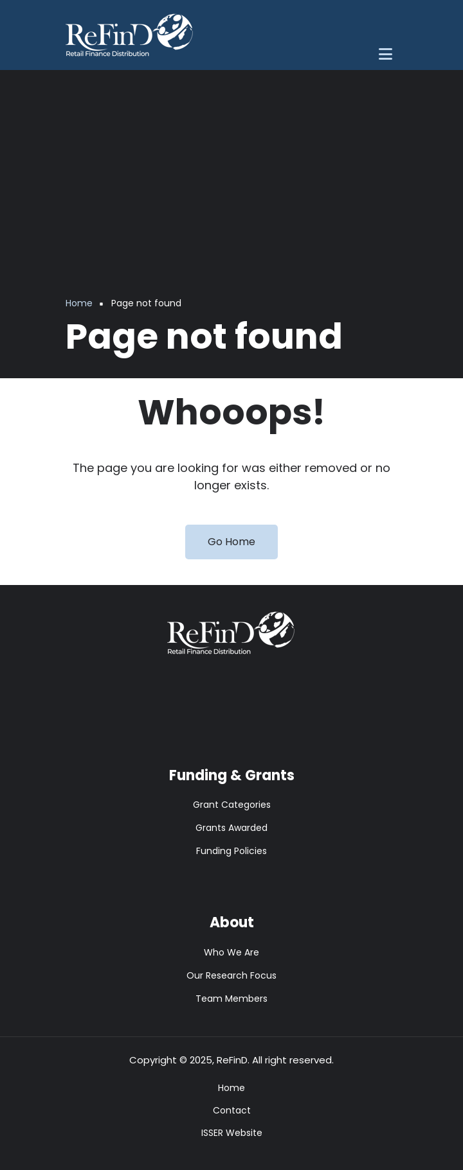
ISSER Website (231, 1132)
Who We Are (231, 952)
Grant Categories (232, 804)
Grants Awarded (231, 827)
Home (231, 1087)
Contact (232, 1110)
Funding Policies (231, 850)
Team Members (231, 998)
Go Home (231, 541)
